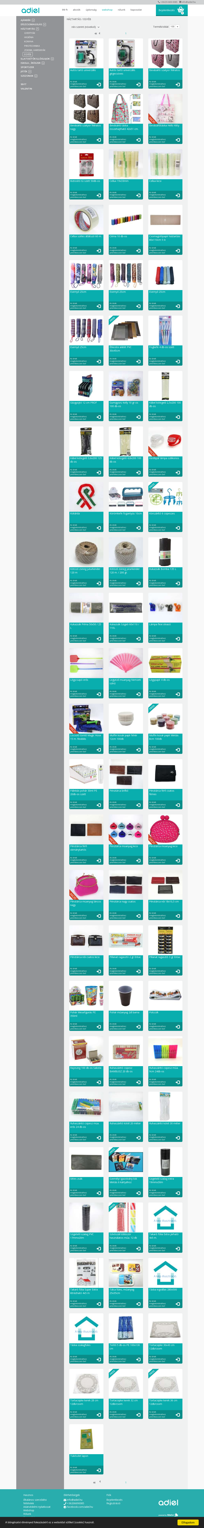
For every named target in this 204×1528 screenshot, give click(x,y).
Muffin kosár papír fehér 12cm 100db (123, 737)
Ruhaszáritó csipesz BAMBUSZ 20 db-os (121, 1069)
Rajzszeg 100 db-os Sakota (85, 1067)
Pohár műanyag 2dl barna (124, 1012)
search (150, 10)
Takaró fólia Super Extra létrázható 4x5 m (84, 1291)
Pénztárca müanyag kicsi (124, 846)
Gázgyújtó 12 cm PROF (83, 402)
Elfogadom (188, 1522)
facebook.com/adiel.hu (78, 1506)
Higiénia (28, 37)
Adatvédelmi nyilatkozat (37, 1506)
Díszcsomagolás (32, 24)
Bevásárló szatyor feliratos (164, 70)
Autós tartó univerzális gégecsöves (122, 71)
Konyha (28, 41)
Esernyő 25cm (78, 291)
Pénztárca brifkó (119, 790)
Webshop (107, 9)
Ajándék (26, 20)
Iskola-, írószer (30, 62)
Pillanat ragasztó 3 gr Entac (164, 957)
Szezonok (27, 75)
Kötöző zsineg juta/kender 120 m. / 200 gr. (125, 570)
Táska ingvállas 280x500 (163, 1289)
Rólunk (121, 9)
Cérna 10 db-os (118, 236)
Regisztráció (113, 1503)
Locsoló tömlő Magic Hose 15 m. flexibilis (85, 737)
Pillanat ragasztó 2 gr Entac (125, 957)
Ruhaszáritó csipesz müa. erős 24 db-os (84, 1125)
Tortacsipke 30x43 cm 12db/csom (161, 1346)
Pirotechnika (32, 45)
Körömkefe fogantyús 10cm (126, 513)
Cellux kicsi (155, 181)
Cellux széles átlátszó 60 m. (86, 236)
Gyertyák (29, 33)
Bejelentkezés (167, 10)
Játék (24, 71)
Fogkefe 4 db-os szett (161, 347)
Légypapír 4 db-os (159, 679)
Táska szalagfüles (80, 1345)
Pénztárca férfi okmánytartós (78, 847)
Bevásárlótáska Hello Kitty (164, 125)
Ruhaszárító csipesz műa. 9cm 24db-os (163, 1069)
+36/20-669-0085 (167, 2)
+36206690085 (74, 1503)
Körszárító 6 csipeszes (162, 513)
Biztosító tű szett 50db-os (85, 181)
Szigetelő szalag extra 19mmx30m (161, 1180)
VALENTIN (26, 88)
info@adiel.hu (187, 2)
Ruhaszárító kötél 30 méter (164, 1123)
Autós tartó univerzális (83, 70)
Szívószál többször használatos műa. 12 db (123, 1235)
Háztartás (28, 28)
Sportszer (27, 67)
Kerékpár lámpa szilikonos (164, 458)
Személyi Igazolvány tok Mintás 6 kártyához (123, 1180)
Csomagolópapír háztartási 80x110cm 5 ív (164, 238)
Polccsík (153, 1012)
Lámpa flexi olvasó (160, 624)
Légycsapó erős (79, 679)
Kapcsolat (136, 9)
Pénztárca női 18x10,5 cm (164, 901)
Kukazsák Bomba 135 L (162, 569)
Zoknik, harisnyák (34, 50)
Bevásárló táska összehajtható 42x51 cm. (124, 127)
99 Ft (65, 9)
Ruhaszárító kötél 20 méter (125, 1123)
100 (172, 26)
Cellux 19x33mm (119, 181)
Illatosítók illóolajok (35, 58)
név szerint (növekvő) (86, 27)
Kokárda (75, 513)
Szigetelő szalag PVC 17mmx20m (82, 1235)
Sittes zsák (76, 1178)
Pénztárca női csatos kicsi (85, 957)
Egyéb (27, 54)
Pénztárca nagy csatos (123, 901)
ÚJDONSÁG (91, 9)
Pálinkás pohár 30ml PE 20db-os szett (83, 792)
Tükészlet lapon (79, 1456)
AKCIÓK (76, 9)
